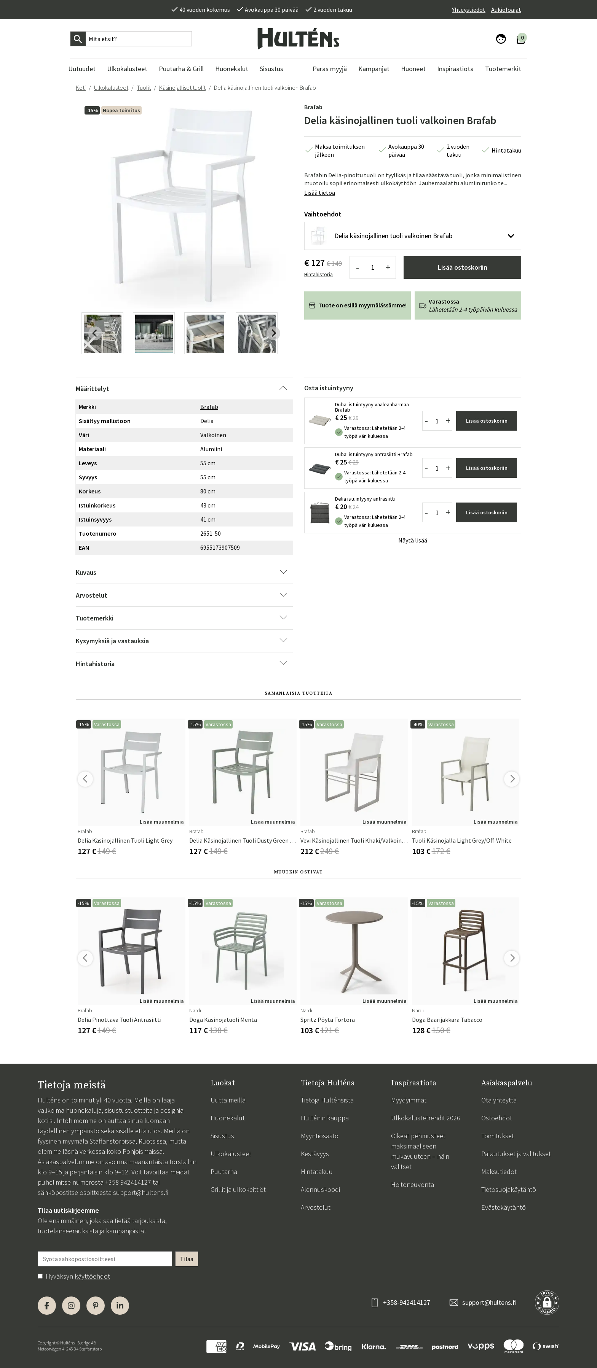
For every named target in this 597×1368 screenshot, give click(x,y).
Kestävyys (315, 1153)
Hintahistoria (318, 274)
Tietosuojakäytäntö (508, 1189)
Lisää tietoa (319, 192)
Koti (81, 87)
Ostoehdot (496, 1117)
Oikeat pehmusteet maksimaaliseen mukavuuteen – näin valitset (420, 1151)
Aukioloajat (506, 9)
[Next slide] (273, 333)
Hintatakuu (317, 1171)
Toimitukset (497, 1135)
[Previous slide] (95, 333)
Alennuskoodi (320, 1189)
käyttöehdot (92, 1276)
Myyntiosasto (319, 1135)
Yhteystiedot (468, 9)
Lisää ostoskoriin (462, 267)
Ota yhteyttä (499, 1100)
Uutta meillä (228, 1100)
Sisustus (222, 1135)
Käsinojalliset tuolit (182, 87)
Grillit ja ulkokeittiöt (238, 1189)
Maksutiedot (499, 1171)
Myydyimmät (408, 1100)
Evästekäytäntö (503, 1207)
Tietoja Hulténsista (327, 1100)
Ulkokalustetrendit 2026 (425, 1117)
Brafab (313, 107)
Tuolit (144, 87)
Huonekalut (228, 1117)
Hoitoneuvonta (412, 1184)
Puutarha (224, 1171)
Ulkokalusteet (111, 87)
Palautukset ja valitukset (516, 1153)
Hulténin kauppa (325, 1117)
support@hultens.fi (140, 1192)
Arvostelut (315, 1207)
